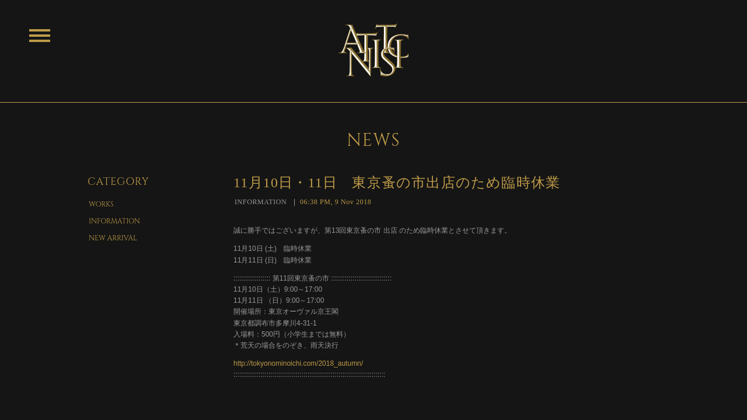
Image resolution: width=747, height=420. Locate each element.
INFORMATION (114, 221)
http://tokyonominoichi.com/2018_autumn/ (298, 363)
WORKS (101, 204)
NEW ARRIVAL (113, 238)
